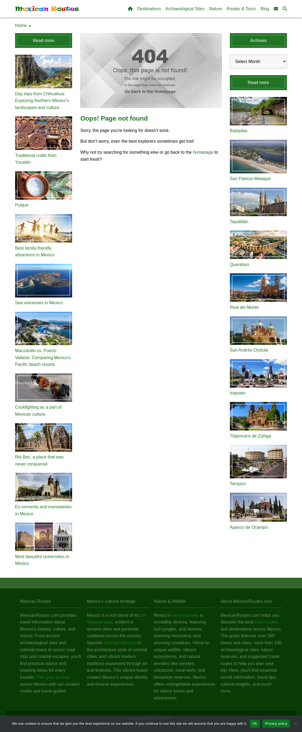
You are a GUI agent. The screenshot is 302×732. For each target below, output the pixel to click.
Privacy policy (276, 724)
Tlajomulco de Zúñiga (250, 436)
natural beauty (185, 615)
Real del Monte (244, 307)
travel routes (266, 622)
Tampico (238, 483)
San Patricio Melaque (250, 178)
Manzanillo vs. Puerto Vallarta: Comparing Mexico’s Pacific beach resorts (43, 357)
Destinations (149, 8)
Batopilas (239, 130)
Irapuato (238, 393)
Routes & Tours (241, 8)
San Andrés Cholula (249, 350)
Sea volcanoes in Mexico (39, 302)
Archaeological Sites (185, 8)
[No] (295, 723)
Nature (215, 8)
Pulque (22, 205)
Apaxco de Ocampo (249, 527)
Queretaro (239, 264)
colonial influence (120, 642)
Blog (265, 8)
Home (21, 25)
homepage (203, 152)
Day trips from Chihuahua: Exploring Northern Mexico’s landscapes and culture (42, 101)
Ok (254, 724)
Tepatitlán (239, 221)
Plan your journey (53, 677)
